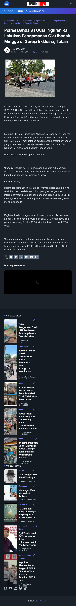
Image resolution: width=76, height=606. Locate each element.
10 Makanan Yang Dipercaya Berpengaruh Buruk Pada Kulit (27, 513)
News (20, 383)
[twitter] (16, 257)
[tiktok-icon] (25, 588)
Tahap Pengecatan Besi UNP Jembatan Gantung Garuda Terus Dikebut (27, 330)
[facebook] (11, 257)
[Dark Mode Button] (70, 3)
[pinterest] (31, 257)
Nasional (27, 555)
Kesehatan (22, 486)
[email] (36, 257)
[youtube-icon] (10, 588)
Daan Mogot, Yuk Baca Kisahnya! (27, 476)
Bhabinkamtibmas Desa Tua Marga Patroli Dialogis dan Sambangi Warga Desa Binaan (28, 450)
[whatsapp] (21, 257)
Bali (20, 555)
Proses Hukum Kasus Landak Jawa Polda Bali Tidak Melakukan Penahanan (27, 393)
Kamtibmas (23, 346)
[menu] (6, 3)
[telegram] (26, 257)
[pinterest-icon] (20, 588)
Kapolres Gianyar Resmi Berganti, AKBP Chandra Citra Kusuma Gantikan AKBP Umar (26, 571)
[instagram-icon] (5, 588)
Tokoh (21, 470)
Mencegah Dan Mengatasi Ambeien (26, 493)
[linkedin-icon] (15, 588)
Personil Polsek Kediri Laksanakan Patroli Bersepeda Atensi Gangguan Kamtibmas (26, 361)
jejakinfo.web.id (42, 601)
